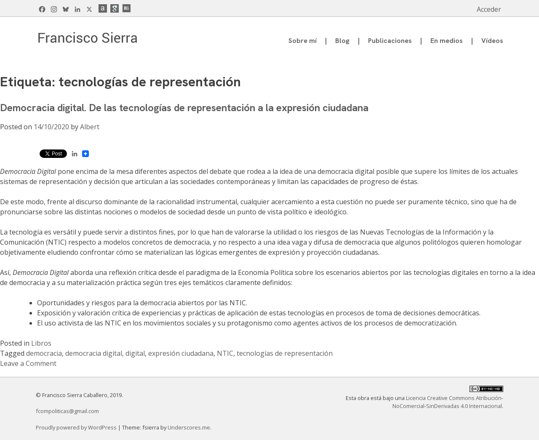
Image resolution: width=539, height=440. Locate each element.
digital (135, 353)
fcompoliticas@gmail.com (67, 411)
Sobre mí (302, 40)
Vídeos (492, 40)
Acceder (489, 9)
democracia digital (93, 353)
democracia (44, 353)
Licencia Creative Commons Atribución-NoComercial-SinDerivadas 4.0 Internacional (447, 402)
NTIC (225, 353)
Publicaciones (390, 40)
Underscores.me (189, 427)
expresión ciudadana (180, 353)
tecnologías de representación (285, 353)
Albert (89, 126)
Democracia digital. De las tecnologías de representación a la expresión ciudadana (184, 107)
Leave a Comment (28, 363)
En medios (446, 40)
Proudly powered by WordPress (77, 427)
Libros (41, 343)
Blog (342, 40)
